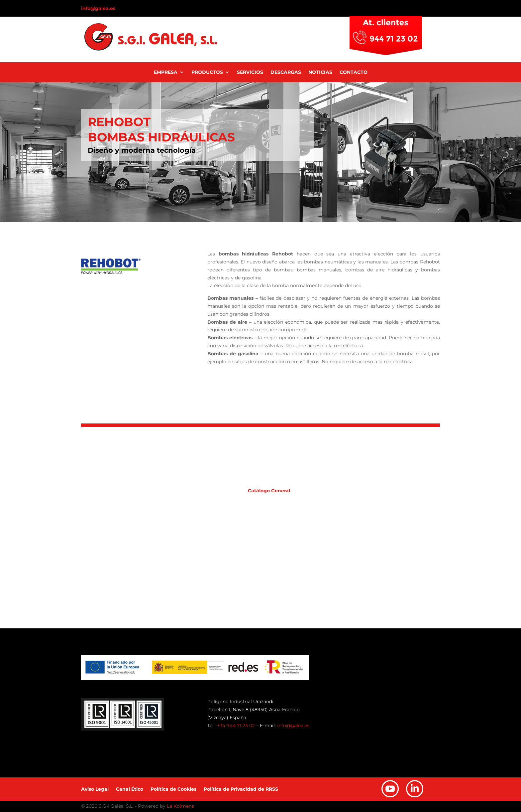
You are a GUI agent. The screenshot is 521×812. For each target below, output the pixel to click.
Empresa (165, 72)
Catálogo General (269, 491)
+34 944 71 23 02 (236, 726)
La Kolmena (180, 806)
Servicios (250, 72)
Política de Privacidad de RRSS (241, 789)
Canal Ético (129, 789)
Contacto (353, 72)
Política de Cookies (173, 789)
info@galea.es (98, 8)
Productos (207, 72)
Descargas (285, 72)
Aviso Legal (95, 789)
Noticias (320, 72)
